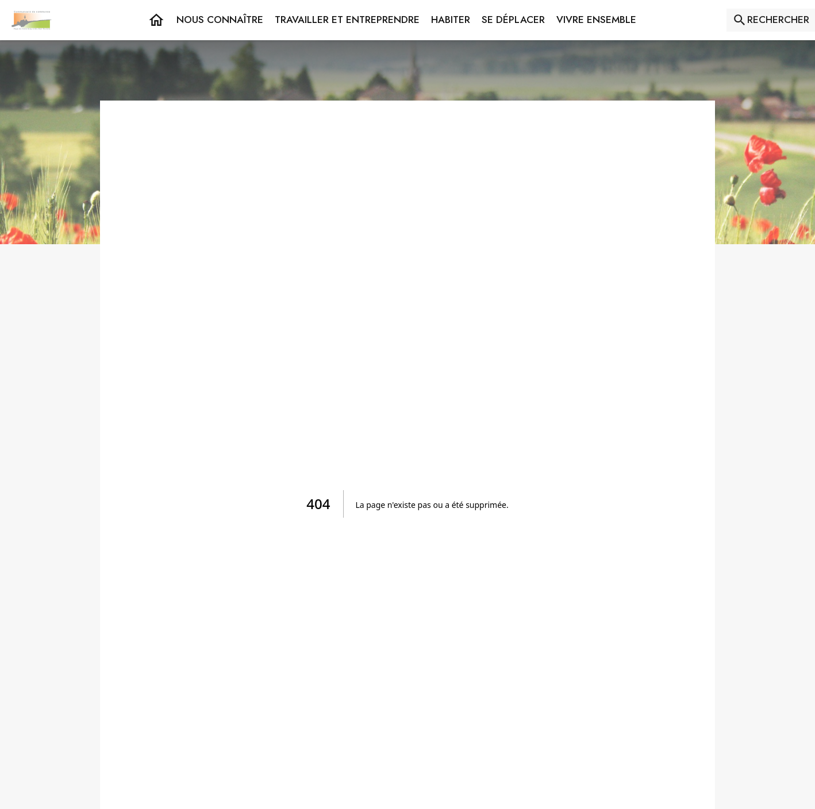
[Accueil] (31, 20)
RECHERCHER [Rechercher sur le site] (778, 19)
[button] (220, 20)
